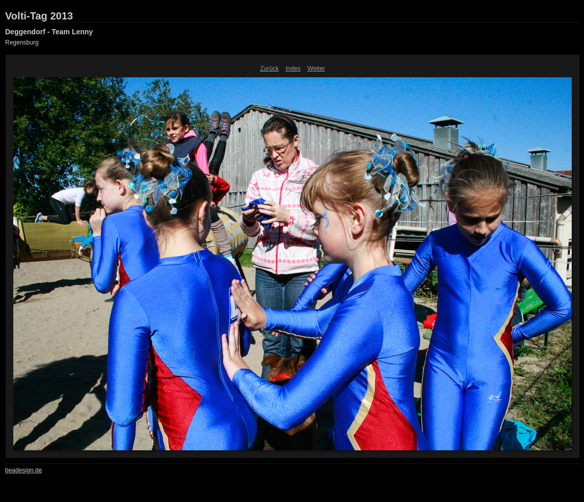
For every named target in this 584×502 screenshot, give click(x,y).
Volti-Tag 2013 (39, 15)
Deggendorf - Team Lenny (49, 32)
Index (292, 68)
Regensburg (21, 42)
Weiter (316, 68)
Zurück (269, 68)
